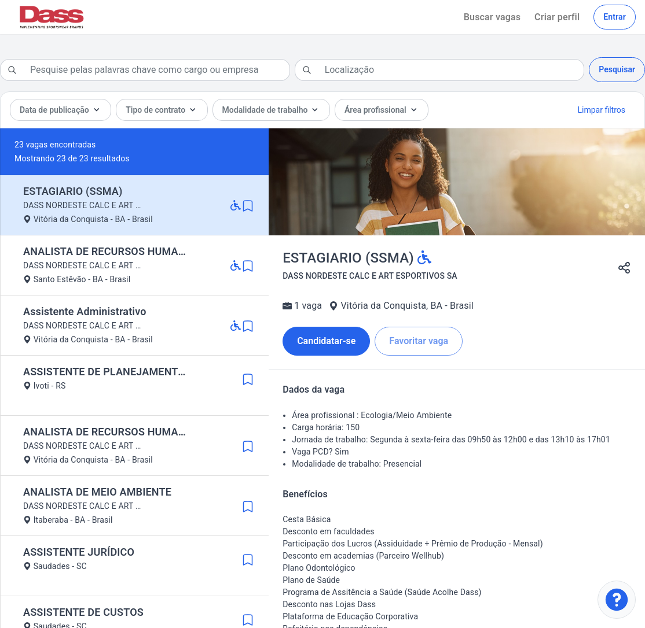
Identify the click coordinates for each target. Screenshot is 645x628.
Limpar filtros (601, 109)
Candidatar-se (326, 340)
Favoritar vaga (418, 340)
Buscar (492, 17)
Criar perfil (557, 17)
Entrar (614, 16)
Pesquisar (617, 69)
